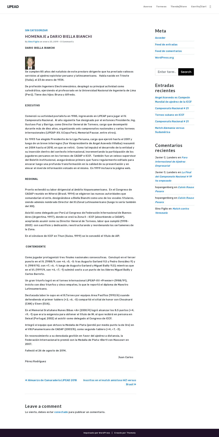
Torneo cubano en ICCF (169, 114)
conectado (61, 412)
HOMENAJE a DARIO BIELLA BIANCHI (70, 36)
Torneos (161, 6)
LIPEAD (13, 6)
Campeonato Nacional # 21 (172, 108)
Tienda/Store (179, 6)
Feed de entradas (166, 44)
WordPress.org (164, 57)
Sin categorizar (36, 30)
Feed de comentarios (168, 51)
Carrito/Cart (198, 6)
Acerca (147, 6)
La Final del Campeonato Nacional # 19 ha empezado (173, 176)
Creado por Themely (125, 433)
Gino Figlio (33, 42)
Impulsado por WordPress (96, 433)
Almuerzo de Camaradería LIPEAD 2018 (51, 380)
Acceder (160, 37)
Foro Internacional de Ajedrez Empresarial (171, 161)
